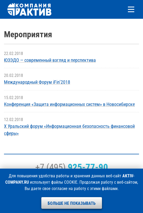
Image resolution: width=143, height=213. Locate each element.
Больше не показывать (72, 203)
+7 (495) (71, 167)
